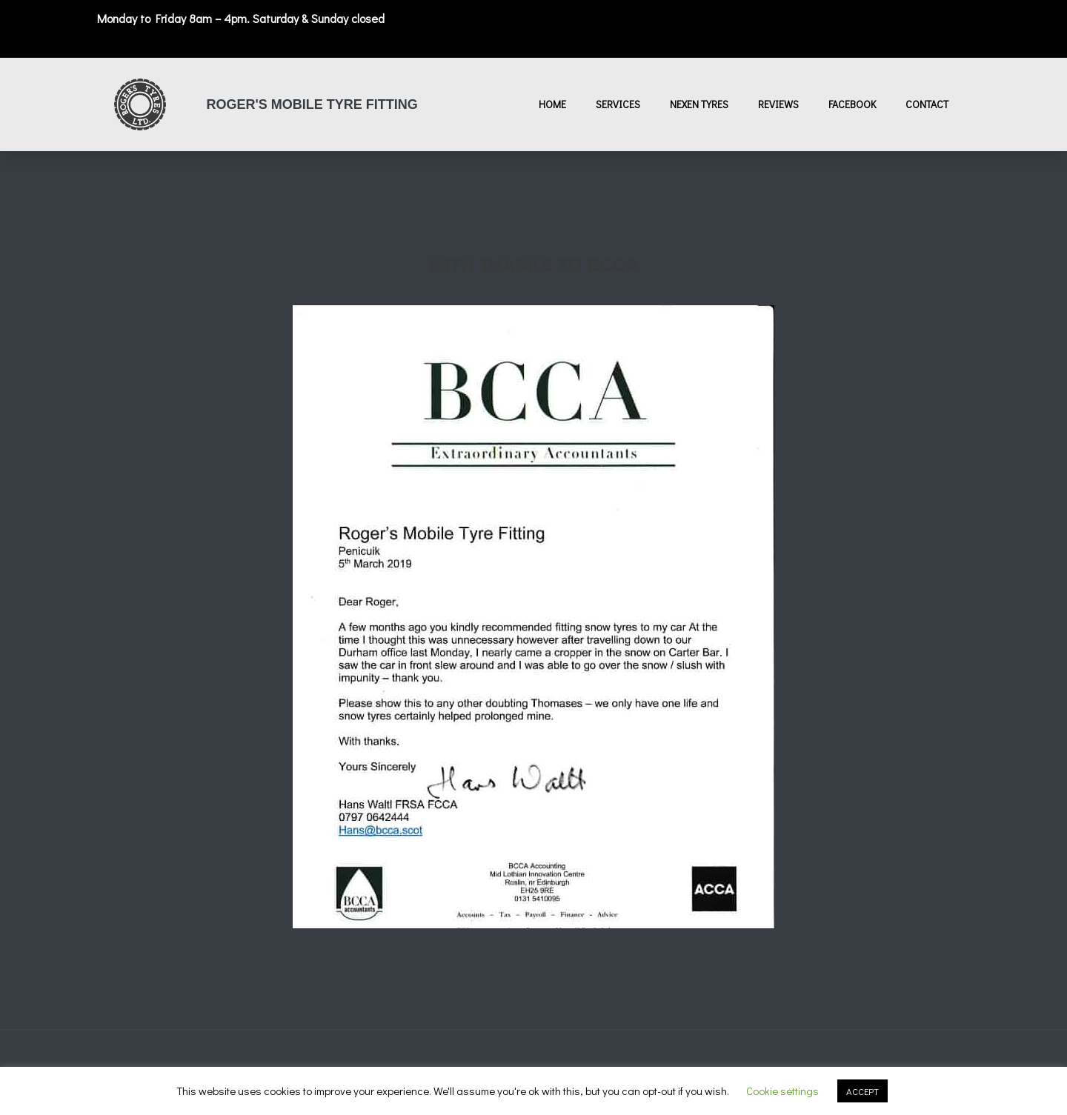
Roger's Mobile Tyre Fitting (312, 104)
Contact (926, 104)
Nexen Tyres (699, 104)
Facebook (852, 104)
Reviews (778, 104)
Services (618, 104)
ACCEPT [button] (862, 1091)
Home (552, 104)
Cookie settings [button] (782, 1090)
